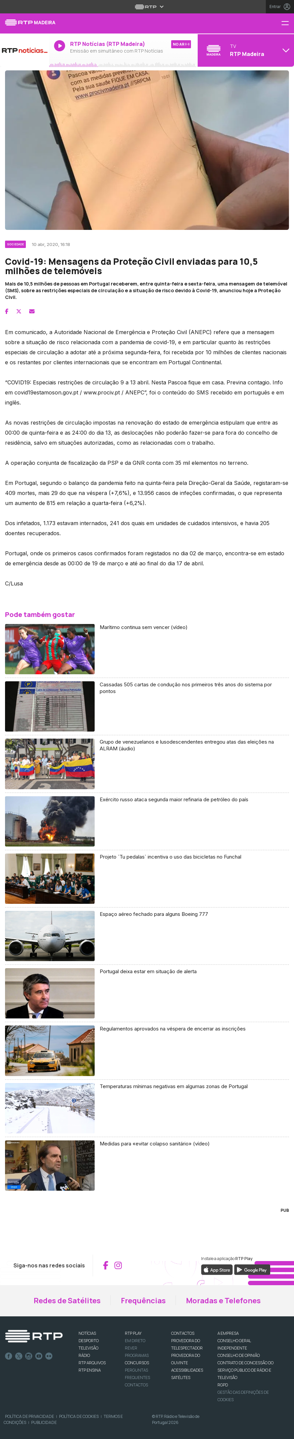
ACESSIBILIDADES (187, 1370)
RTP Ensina (90, 1370)
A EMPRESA (228, 1333)
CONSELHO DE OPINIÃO (238, 1355)
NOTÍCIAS (87, 1333)
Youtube (39, 1356)
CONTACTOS (182, 1333)
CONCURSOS (137, 1363)
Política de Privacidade (29, 1416)
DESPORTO (89, 1340)
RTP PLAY (133, 1333)
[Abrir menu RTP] (147, 6)
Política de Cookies (79, 1416)
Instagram (29, 1356)
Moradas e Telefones (223, 1301)
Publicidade (44, 1422)
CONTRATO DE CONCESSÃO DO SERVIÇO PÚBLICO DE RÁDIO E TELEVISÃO (245, 1370)
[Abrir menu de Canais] (245, 50)
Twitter (18, 1356)
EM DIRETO (135, 1340)
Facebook (8, 1356)
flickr (49, 1356)
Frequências (143, 1301)
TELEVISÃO (88, 1348)
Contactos (136, 1385)
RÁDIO (84, 1355)
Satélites (180, 1377)
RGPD (222, 1385)
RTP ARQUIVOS (92, 1363)
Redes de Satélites (67, 1301)
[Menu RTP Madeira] (287, 23)
